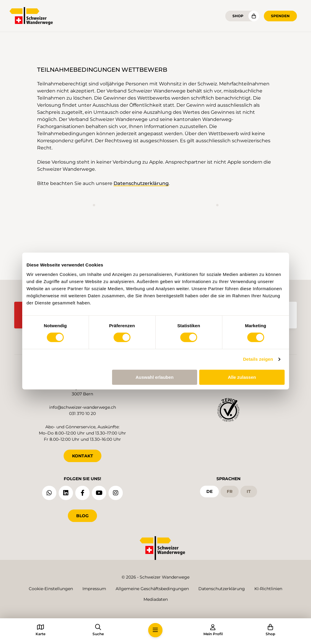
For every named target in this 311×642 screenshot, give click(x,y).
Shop (237, 16)
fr (229, 491)
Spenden (280, 16)
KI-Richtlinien (268, 588)
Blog (82, 515)
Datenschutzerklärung (141, 183)
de (209, 491)
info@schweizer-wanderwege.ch (82, 407)
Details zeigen (258, 359)
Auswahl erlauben (154, 377)
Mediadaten (155, 599)
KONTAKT (82, 456)
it (249, 491)
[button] (155, 630)
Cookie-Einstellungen (51, 588)
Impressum (94, 588)
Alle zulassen (242, 377)
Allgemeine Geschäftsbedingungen (152, 588)
